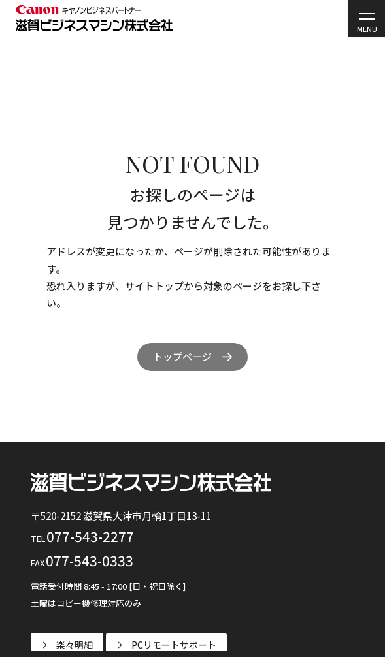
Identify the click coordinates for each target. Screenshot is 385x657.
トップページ (182, 356)
